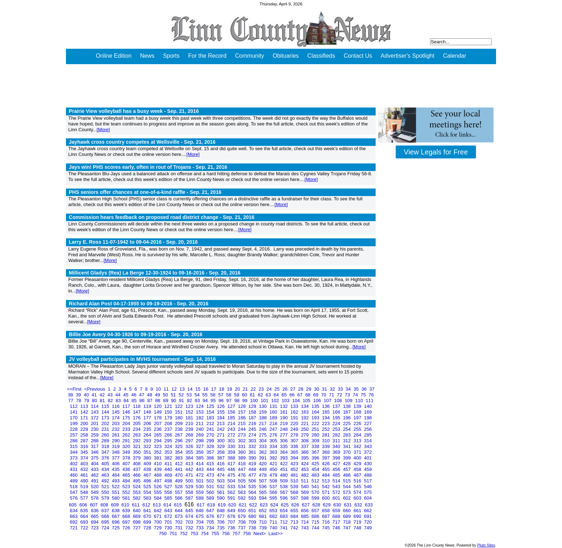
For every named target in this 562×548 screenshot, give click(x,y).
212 (210, 423)
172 (95, 417)
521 (105, 486)
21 (246, 389)
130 (263, 406)
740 (274, 527)
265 (158, 435)
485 (337, 475)
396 (315, 458)
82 (111, 400)
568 (294, 492)
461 (84, 475)
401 (368, 458)
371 (357, 452)
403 (84, 463)
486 (347, 475)
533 (231, 486)
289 (105, 440)
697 (126, 522)
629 (327, 505)
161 (284, 412)
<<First (75, 389)
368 (326, 452)
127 (231, 406)
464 (116, 475)
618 (211, 505)
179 (169, 417)
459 (368, 469)
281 (326, 435)
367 (315, 452)
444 (210, 469)
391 (263, 458)
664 (84, 516)
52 (181, 394)
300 (221, 440)
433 (95, 469)
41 (95, 394)
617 (201, 505)
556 (169, 492)
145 (116, 412)
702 (179, 522)
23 (261, 389)
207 (158, 423)
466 (137, 475)
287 (84, 440)
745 (326, 527)
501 (200, 480)
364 (284, 452)
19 (230, 389)
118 (137, 406)
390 (252, 458)
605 (73, 505)
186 (242, 417)
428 (347, 463)
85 (135, 400)
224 (337, 423)
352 (158, 452)
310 (326, 440)
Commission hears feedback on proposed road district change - (161, 217)
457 (347, 469)
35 (356, 389)
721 (74, 527)
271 (221, 435)
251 (315, 429)
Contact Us (358, 56)
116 (116, 406)
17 (214, 389)
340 (337, 446)
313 (357, 440)
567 (284, 492)
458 (357, 469)
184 (221, 417)
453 (305, 469)
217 (263, 423)
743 (305, 527)
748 (357, 527)
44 (118, 394)
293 (147, 440)
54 (198, 394)
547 (74, 492)
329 (221, 446)
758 (247, 533)
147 (137, 412)
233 (126, 429)
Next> (260, 533)
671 (158, 516)
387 (221, 458)
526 (158, 486)
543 (337, 486)
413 (189, 463)
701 (169, 522)
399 (347, 458)
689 (347, 516)
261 (116, 435)
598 (305, 498)
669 (137, 516)
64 (276, 394)
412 (179, 463)
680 (252, 516)
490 (84, 480)
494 (126, 480)
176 (137, 417)
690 (357, 516)
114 (95, 406)
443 (200, 469)
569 (305, 492)
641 (147, 510)
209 (179, 423)
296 (179, 440)
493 (116, 480)
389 (242, 458)
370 (347, 452)
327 (200, 446)
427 (337, 463)
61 (253, 394)
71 (332, 394)
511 (305, 480)
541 (315, 486)
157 (242, 412)
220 (294, 423)
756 (226, 533)
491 (95, 480)
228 (74, 429)
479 (274, 475)
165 (326, 412)
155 (221, 412)
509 (284, 480)
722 (84, 527)
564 (252, 492)
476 (242, 475)
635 (84, 510)
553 (137, 492)
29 (309, 389)
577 (84, 498)
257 (74, 435)
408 (137, 463)
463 (105, 475)
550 (105, 492)
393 (284, 458)
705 (210, 522)
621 (243, 505)
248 (284, 429)
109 (349, 400)
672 (169, 516)
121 (169, 406)
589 (210, 498)
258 (84, 435)
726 (126, 527)
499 (179, 480)
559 (200, 492)
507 (263, 480)
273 (242, 435)
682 (274, 516)
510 (294, 480)
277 (284, 435)
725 (116, 527)
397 (326, 458)
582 (137, 498)
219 (284, 423)
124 (200, 406)
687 (326, 516)
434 (105, 469)
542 (326, 486)
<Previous (95, 389)
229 (84, 429)
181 (189, 417)
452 (294, 469)
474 (221, 475)
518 (74, 486)
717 (337, 522)
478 (263, 475)
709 (252, 522)
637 (105, 510)
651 (252, 510)
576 (74, 498)
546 (368, 486)
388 (231, 458)
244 (242, 429)
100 (254, 400)
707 (231, 522)
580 (116, 498)
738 (252, 527)
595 (274, 498)
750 (163, 533)
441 (179, 469)
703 (189, 522)
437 (137, 469)
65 (284, 394)
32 (333, 389)
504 (231, 480)
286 (74, 440)
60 (245, 394)
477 (252, 475)
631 (348, 505)
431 (74, 469)
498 (169, 480)
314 (368, 440)
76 (370, 394)
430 (368, 463)
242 (221, 429)
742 (294, 527)
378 (126, 458)
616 (190, 504)
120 (158, 406)
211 (200, 423)
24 (270, 389)
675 (200, 516)
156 (231, 412)
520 (95, 486)
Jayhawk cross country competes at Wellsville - (142, 142)
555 (158, 492)
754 (205, 533)
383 (179, 458)
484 (326, 475)
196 (347, 417)
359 (231, 452)
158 (252, 412)
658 (326, 510)
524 (137, 486)
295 (169, 440)
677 (221, 516)
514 (337, 480)
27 (293, 389)
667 (116, 516)
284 (357, 435)
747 (347, 527)
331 (242, 446)
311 (337, 440)
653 (274, 510)
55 (206, 394)
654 (284, 510)
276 (274, 435)
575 (368, 492)
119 (147, 406)
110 (359, 400)
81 (103, 400)
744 (315, 527)
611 (136, 505)
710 (263, 522)
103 (286, 400)
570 (315, 492)
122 (179, 406)
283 (347, 435)
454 (315, 469)
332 (252, 446)
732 (189, 527)
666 (105, 516)
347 (105, 452)
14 (190, 389)
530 (200, 486)
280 (315, 435)
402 (74, 463)
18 (222, 389)
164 (315, 412)
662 (368, 510)
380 (147, 458)
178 (158, 417)
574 (357, 492)
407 (126, 463)
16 (206, 389)
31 (325, 389)
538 (284, 486)
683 (284, 516)
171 (84, 417)
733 (200, 527)
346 (95, 452)
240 (200, 429)
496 (147, 480)
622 (253, 505)
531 (210, 486)
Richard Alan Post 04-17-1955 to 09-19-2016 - (138, 303)
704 (200, 522)
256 (368, 429)
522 (116, 486)
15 (198, 389)
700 (158, 522)
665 (95, 516)
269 (200, 435)
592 (242, 498)
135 (315, 406)
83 (119, 400)
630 (337, 505)
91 (182, 400)
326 (189, 446)
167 (347, 412)
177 (147, 417)
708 (242, 522)
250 (305, 429)
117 (126, 406)
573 (347, 492)
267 (179, 435)
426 (326, 463)
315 (74, 446)
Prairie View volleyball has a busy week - (134, 111)
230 (95, 429)
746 (337, 527)
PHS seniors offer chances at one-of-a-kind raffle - (145, 192)
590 (221, 498)
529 (189, 486)
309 (315, 440)
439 (158, 469)
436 (126, 469)
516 (357, 480)
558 (189, 492)
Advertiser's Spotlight (407, 56)
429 (357, 463)
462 (95, 475)
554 (147, 492)
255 (357, 429)
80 (95, 400)
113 (84, 406)
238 (179, 429)
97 (230, 400)
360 (242, 452)
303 (252, 440)
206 (147, 423)
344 (74, 452)
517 (368, 480)
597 (294, 498)
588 (200, 498)
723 (95, 527)
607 (94, 505)
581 (126, 498)
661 (357, 510)
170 (74, 417)
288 (95, 440)
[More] (103, 129)
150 (169, 412)
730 (169, 527)
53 (189, 394)
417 (231, 463)
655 (294, 510)
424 (305, 463)
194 (326, 417)
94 (206, 400)
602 (347, 498)
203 (116, 423)
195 (337, 417)
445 (221, 469)
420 (263, 463)
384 (189, 458)
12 (175, 389)
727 (137, 527)
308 (305, 440)
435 (116, 469)
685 (305, 516)
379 (137, 458)
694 (95, 522)
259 (95, 435)
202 (105, 423)
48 (150, 394)
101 (265, 400)
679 (242, 516)
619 (222, 505)
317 (95, 446)
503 (221, 480)
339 (326, 446)
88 (158, 400)
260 (105, 435)
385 (200, 458)
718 (347, 522)
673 (179, 516)
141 (74, 412)
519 (84, 486)
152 (189, 412)
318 (105, 446)
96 (222, 400)
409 (147, 463)
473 (210, 475)
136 (326, 406)
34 (349, 389)
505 (242, 480)
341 (347, 446)
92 (190, 400)
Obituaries (286, 56)
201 (95, 423)
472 (200, 475)
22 (254, 389)
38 (71, 394)
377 (116, 458)
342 (357, 446)
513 (326, 480)
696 (116, 522)
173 (105, 417)
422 (284, 463)
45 (126, 394)
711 (274, 522)
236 (158, 429)
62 (261, 394)
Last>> (275, 533)
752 (184, 533)
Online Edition (114, 56)
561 (221, 492)
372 (368, 452)
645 (189, 510)
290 (116, 440)
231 (105, 429)
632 (358, 505)
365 (294, 452)
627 (306, 505)
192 (305, 417)
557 (179, 492)
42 (103, 394)
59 (237, 394)
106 (317, 400)
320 (126, 446)
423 (294, 463)
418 (242, 463)
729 (158, 527)
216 (252, 423)
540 (305, 486)
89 (166, 400)
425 (315, 463)
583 (147, 498)
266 (169, 435)
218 (274, 423)
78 (79, 400)
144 (105, 412)
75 (364, 394)
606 (84, 505)
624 (274, 505)
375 (95, 458)
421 (274, 463)
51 (174, 394)
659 (337, 510)
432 (84, 469)
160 (274, 412)
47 (142, 394)
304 (263, 440)
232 (116, 429)
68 (308, 394)
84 (127, 400)
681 (263, 516)
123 (189, 406)
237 (169, 429)
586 (179, 498)
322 (147, 446)
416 (221, 463)
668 (126, 516)
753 (194, 533)
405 (105, 463)
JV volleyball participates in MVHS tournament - (142, 359)
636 (95, 510)
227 (368, 423)
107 (328, 400)
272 (231, 435)
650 (242, 510)
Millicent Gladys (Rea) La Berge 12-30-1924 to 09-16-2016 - (154, 273)
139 (357, 406)
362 (263, 452)
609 (115, 505)
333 (263, 446)
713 (294, 522)
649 (231, 510)
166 (337, 412)
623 (264, 505)
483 (315, 475)
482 (305, 475)
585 (169, 498)
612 (146, 505)
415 (210, 463)
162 (294, 412)
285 (368, 435)
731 (179, 527)
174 (116, 417)
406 (116, 463)
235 (147, 429)
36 (364, 389)
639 (126, 510)
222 (315, 423)
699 (147, 522)
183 (210, 417)
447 (242, 469)
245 (252, 429)
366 (305, 452)
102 (275, 400)
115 (105, 406)
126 (221, 406)
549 (95, 492)
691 (368, 516)
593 (252, 498)
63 (269, 394)
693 (84, 522)
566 (274, 492)
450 (274, 469)
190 (284, 417)
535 (252, 486)
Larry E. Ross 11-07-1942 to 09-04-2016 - (133, 242)
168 (357, 412)
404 (95, 463)
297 (189, 440)
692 (74, 522)
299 (210, 440)
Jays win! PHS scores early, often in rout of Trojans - (148, 167)
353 (169, 452)
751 (174, 533)
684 (294, 516)
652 (263, 510)
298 (200, 440)
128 (242, 406)
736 (231, 527)
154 (210, 412)
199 (74, 423)
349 (126, 452)
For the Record (207, 56)
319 (116, 446)
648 (221, 510)
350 (137, 452)
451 (284, 469)
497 (158, 480)
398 (337, 458)
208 (169, 423)
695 (105, 522)
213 (221, 423)
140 (368, 406)
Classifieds (321, 56)
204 (126, 423)
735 (221, 527)
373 (74, 458)
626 (295, 505)
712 (284, 522)
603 (357, 498)
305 (274, 440)
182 (200, 417)
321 (137, 446)
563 (242, 492)
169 (368, 412)
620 (232, 505)
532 (221, 486)
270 (210, 435)
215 (242, 423)
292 (137, 440)
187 (252, 417)
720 (368, 522)
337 (305, 446)
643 (169, 510)
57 (221, 394)
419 (252, 463)
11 (167, 389)
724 (105, 527)
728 (147, 527)
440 (169, 469)
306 (284, 440)
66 (292, 394)
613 (157, 505)
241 (210, 429)
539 (294, 486)
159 (263, 412)
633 (369, 505)
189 (274, 417)
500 (189, 480)
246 (263, 429)
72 (340, 394)
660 (347, 510)
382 (169, 458)
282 (337, 435)
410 (158, 463)
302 (242, 440)
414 (200, 463)
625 (285, 505)
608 (104, 505)
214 (231, 423)
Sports (171, 56)
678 (231, 516)
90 (174, 400)
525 (147, 486)
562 (231, 492)
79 (87, 400)
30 (317, 389)
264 (147, 435)
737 (242, 527)
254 (347, 429)
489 (74, 480)
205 (137, 423)
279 (305, 435)
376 (105, 458)
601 (337, 498)
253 (337, 429)
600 (326, 498)
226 (357, 423)
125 (210, 406)
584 (158, 498)
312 (347, 440)
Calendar (454, 56)
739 (263, 527)
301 (231, 440)
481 (294, 475)
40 (87, 394)
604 (368, 498)
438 (147, 469)
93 (198, 400)
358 (221, 452)
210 (189, 423)
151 (179, 412)
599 (315, 498)
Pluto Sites (486, 545)
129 (252, 406)
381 (158, 458)
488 (368, 475)
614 (167, 505)
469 (169, 475)
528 (179, 486)
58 (229, 394)
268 (189, 435)
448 (252, 469)
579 (105, 498)
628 (316, 505)
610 (126, 505)
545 (357, 486)
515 (347, 480)
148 (147, 412)
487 (357, 475)
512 (315, 480)
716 (326, 522)
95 (213, 400)
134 (305, 406)
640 (137, 510)
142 (84, 412)
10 (159, 389)
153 (200, 412)
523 (126, 486)
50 (166, 394)
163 (305, 412)
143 (95, 412)
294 (158, 440)
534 (242, 486)
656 (305, 510)
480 (284, 475)
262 (126, 435)
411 (169, 463)
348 (116, 452)
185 (231, 417)
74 (356, 394)
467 (147, 475)
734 (210, 527)
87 (150, 400)
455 (326, 469)
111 (369, 400)
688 (337, 516)
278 (294, 435)
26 (285, 389)
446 (231, 469)
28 (301, 389)
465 (126, 475)
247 (274, 429)
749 (368, 527)
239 (189, 429)
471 (189, 475)
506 (252, 480)
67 (300, 394)
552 (126, 492)
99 (245, 400)
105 (307, 400)
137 (337, 406)
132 (284, 406)
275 (263, 435)
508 (274, 480)
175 (126, 417)
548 (84, 492)
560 (210, 492)
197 (357, 417)
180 (179, 417)
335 (284, 446)
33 (341, 389)
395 (305, 458)
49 (158, 394)
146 (126, 412)
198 (368, 417)
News (147, 56)
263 (137, 435)
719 (357, 522)
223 (326, 423)
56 (213, 394)
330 (231, 446)
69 (316, 394)
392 (274, 458)
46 (134, 394)
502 (210, 480)
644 (179, 510)
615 (178, 505)
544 (347, 486)
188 (263, 417)
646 (200, 510)
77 (71, 400)
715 (315, 522)
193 (315, 417)
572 (337, 492)
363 (274, 452)
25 (278, 389)
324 (169, 446)
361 (252, 452)
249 (294, 429)
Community (249, 56)
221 (305, 423)
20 (238, 389)
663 (74, 516)
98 (237, 400)
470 (179, 475)
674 (189, 516)
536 (263, 486)
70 (324, 394)
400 (357, 458)
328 (210, 446)
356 (200, 452)
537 (274, 486)
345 (84, 452)
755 (215, 533)
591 (231, 498)
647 (210, 510)
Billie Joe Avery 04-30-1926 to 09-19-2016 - (136, 334)
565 (263, 492)
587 (189, 498)
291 (126, 440)
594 (263, 498)
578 (95, 498)
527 (169, 486)
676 (210, 516)
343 (368, 446)
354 (179, 452)
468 (158, 475)
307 (294, 440)
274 (252, 435)
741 (284, 527)
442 (189, 469)
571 (326, 492)
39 (79, 394)
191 (294, 417)
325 (179, 446)
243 (231, 429)
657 (315, 510)
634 (74, 510)
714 (305, 522)
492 (105, 480)
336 (294, 446)
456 (337, 469)
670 (147, 516)
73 (348, 394)
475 (231, 475)
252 (326, 429)
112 (74, 406)
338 (315, 446)
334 (274, 446)
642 (158, 510)
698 (137, 522)
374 (84, 458)
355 (189, 452)
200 (84, 423)
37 (372, 389)
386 (210, 458)
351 (147, 452)
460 (74, 475)
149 (158, 412)
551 (116, 492)
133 (294, 406)
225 (347, 423)
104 (296, 400)
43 (111, 394)
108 (338, 400)
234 (137, 429)
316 (84, 446)
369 (337, 452)
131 (274, 406)
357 (210, 452)
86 (142, 400)
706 (221, 522)
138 (347, 406)
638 (116, 510)
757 (236, 533)
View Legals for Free (436, 152)
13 (183, 389)
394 (294, 458)
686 (315, 516)
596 (284, 498)
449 (263, 469)
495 (137, 480)
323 (158, 446)
